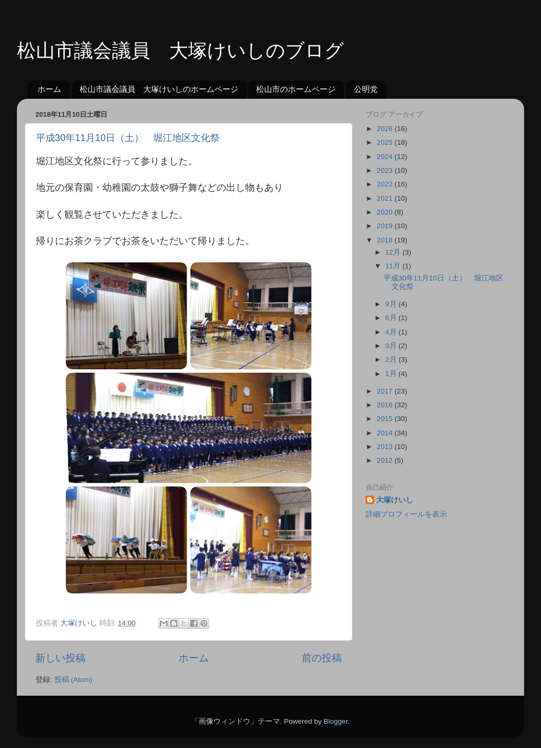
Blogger (335, 721)
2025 (386, 142)
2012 (386, 460)
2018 (386, 240)
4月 (391, 332)
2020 (386, 212)
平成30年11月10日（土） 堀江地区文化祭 (128, 138)
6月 (391, 318)
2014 (386, 433)
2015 (386, 419)
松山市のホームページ (295, 89)
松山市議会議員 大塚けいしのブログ (180, 50)
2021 (386, 198)
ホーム (49, 89)
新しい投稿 (60, 657)
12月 (394, 252)
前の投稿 (322, 657)
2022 (386, 184)
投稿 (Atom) (73, 680)
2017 (386, 391)
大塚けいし (394, 500)
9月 (391, 304)
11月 (394, 266)
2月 (391, 359)
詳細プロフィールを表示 (406, 514)
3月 (391, 346)
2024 (386, 157)
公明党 (366, 89)
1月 (391, 374)
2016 (386, 405)
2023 (386, 170)
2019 (386, 226)
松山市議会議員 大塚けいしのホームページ (159, 89)
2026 (386, 129)
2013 (386, 447)
